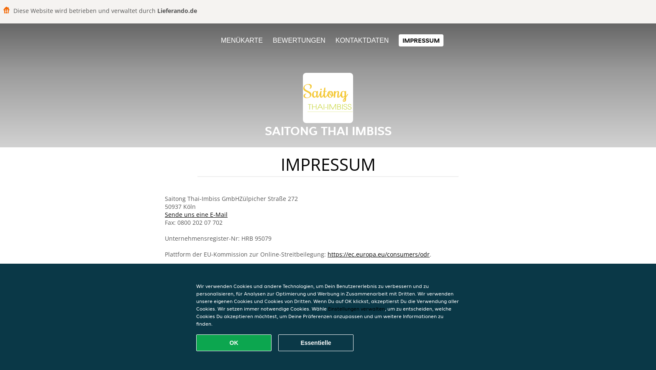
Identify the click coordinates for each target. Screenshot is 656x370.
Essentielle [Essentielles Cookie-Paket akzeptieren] (315, 342)
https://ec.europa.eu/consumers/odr (379, 254)
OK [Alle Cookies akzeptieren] (234, 342)
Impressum (421, 40)
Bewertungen (299, 40)
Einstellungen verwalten (356, 309)
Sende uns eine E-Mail (196, 214)
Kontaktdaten (362, 40)
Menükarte (242, 40)
